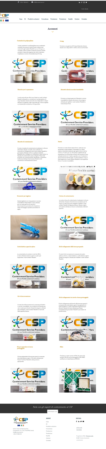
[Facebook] (82, 2)
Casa (47, 421)
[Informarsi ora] (52, 411)
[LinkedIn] (79, 2)
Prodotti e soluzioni (51, 426)
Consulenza (49, 428)
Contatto (48, 440)
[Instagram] (84, 2)
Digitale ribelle (90, 436)
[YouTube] (83, 421)
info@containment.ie (18, 432)
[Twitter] (86, 2)
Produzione (49, 431)
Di (46, 424)
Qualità (48, 435)
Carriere (48, 438)
